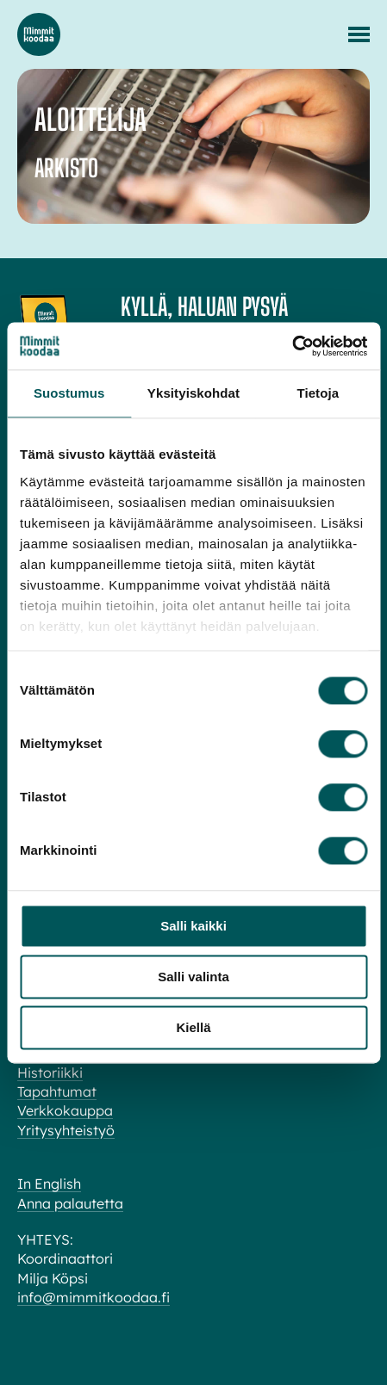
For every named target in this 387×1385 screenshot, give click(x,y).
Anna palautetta (70, 1203)
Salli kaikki (193, 925)
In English (49, 1183)
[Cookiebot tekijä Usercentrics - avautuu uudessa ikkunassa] (291, 346)
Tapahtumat (57, 1091)
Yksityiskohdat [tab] (193, 393)
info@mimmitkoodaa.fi (93, 1297)
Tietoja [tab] (317, 393)
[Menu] (359, 34)
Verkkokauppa (65, 1110)
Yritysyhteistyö (66, 1130)
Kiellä (193, 1027)
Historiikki (50, 1072)
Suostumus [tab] (69, 393)
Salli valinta (193, 976)
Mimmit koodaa (38, 34)
